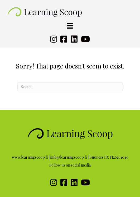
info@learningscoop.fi (68, 157)
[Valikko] (69, 26)
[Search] (70, 86)
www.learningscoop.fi (30, 157)
